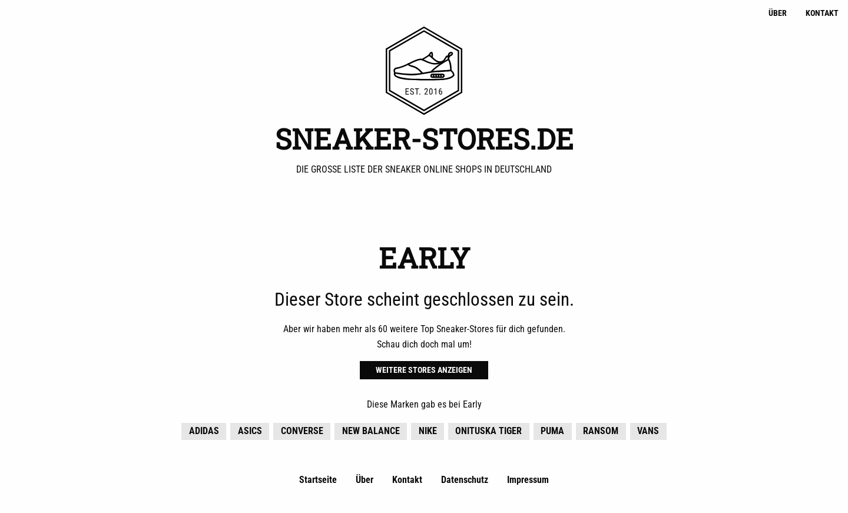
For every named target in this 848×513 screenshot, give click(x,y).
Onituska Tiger (488, 430)
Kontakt (822, 13)
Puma (552, 430)
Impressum (528, 479)
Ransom (600, 430)
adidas (204, 430)
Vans (648, 430)
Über (777, 13)
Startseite (318, 479)
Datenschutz (464, 479)
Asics (250, 430)
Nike (428, 430)
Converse (302, 430)
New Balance (371, 430)
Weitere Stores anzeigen (424, 370)
